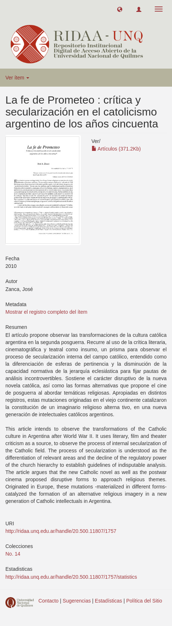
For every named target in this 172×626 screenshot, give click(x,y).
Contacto (48, 601)
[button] (119, 9)
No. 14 (12, 554)
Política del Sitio (144, 601)
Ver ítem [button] (17, 78)
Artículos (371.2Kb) (116, 149)
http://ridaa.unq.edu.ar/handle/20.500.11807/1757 (60, 531)
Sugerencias (77, 601)
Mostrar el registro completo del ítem (46, 312)
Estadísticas (108, 601)
